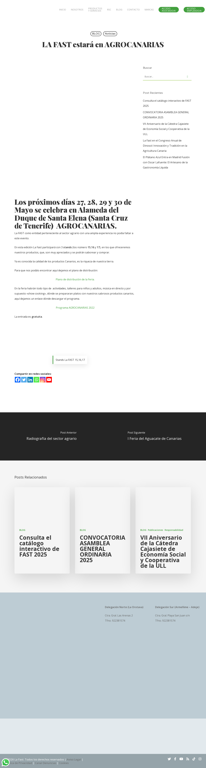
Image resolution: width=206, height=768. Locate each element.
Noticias (110, 33)
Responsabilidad (174, 529)
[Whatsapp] (36, 379)
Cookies (64, 763)
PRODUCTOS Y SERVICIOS (95, 9)
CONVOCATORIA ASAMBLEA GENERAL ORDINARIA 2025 (166, 114)
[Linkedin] (30, 379)
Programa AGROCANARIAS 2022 (75, 307)
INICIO (62, 10)
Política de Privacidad (18, 763)
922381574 (118, 620)
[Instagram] (43, 379)
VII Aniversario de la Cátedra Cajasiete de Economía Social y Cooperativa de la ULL (166, 129)
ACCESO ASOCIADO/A (169, 9)
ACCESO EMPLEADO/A (194, 9)
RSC (109, 10)
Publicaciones (155, 529)
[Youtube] (49, 379)
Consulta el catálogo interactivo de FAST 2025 (167, 103)
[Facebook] (17, 379)
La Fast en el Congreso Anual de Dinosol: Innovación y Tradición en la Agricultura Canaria (165, 146)
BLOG (119, 10)
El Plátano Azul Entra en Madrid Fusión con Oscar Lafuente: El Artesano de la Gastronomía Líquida (166, 162)
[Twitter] (24, 379)
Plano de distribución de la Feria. (75, 279)
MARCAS (149, 10)
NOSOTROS (77, 10)
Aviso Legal (74, 759)
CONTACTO (133, 10)
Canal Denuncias (45, 763)
